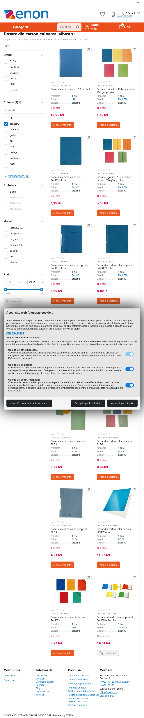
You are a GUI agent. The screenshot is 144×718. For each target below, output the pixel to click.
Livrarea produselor (78, 679)
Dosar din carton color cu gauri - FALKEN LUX (115, 267)
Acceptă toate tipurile (122, 403)
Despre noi (41, 675)
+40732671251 (108, 685)
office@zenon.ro (108, 692)
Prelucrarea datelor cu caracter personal (79, 700)
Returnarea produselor (80, 683)
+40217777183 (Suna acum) (115, 681)
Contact (40, 678)
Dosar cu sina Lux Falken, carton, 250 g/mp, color (116, 91)
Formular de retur (77, 687)
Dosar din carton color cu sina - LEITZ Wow (115, 531)
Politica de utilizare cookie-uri (83, 694)
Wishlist (40, 694)
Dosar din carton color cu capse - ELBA (116, 443)
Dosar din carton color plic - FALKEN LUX (66, 179)
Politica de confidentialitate (82, 691)
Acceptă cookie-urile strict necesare (29, 403)
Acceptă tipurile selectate (88, 403)
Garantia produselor (78, 675)
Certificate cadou (45, 681)
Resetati (13, 301)
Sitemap (40, 685)
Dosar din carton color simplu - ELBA (68, 443)
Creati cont (9, 680)
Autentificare (10, 675)
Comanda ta (42, 691)
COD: (53, 86)
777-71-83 (128, 13)
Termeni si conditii (77, 705)
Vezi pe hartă (107, 695)
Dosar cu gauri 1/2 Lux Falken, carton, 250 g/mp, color (114, 179)
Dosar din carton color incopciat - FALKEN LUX (69, 267)
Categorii (20, 27)
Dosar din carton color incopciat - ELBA (69, 531)
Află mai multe (15, 333)
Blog (38, 688)
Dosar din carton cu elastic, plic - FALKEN (69, 619)
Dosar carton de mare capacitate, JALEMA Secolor (116, 619)
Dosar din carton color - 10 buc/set (70, 89)
